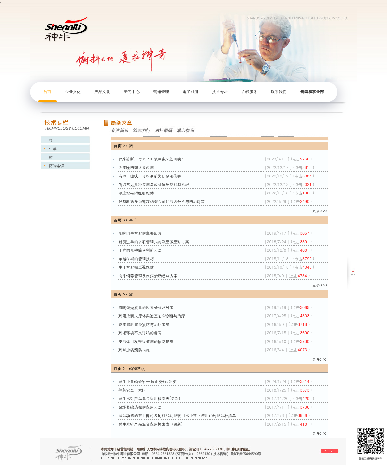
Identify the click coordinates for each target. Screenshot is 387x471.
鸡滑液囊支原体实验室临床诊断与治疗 (152, 315)
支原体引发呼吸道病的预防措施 (146, 341)
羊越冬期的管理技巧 (136, 258)
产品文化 (102, 91)
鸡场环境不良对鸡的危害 (140, 332)
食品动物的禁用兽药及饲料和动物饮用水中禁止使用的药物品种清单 (177, 415)
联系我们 (279, 91)
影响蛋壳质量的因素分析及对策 (146, 307)
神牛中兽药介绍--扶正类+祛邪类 (147, 381)
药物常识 (55, 165)
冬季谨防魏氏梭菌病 (136, 167)
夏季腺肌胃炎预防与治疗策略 (144, 324)
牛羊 (52, 148)
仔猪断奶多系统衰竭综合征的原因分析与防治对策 (162, 201)
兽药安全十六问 (132, 390)
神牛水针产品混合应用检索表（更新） (152, 424)
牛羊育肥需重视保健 (136, 267)
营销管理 (161, 91)
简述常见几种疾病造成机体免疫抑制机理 (154, 184)
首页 (47, 91)
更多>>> (320, 210)
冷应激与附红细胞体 (136, 192)
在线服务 (249, 91)
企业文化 (73, 91)
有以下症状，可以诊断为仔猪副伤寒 (150, 175)
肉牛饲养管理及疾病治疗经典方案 (148, 275)
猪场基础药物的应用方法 (140, 407)
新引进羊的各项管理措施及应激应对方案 (154, 241)
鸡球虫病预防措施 (134, 349)
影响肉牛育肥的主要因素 (140, 233)
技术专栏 (220, 91)
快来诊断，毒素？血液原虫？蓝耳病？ (152, 158)
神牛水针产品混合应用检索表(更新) (149, 398)
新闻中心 (132, 91)
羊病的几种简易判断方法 (140, 250)
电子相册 (190, 91)
